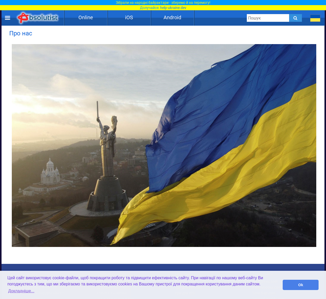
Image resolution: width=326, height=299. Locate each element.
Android (172, 17)
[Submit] (295, 18)
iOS (129, 17)
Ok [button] (300, 285)
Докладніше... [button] (21, 291)
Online (85, 17)
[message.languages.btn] (315, 18)
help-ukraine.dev (173, 8)
